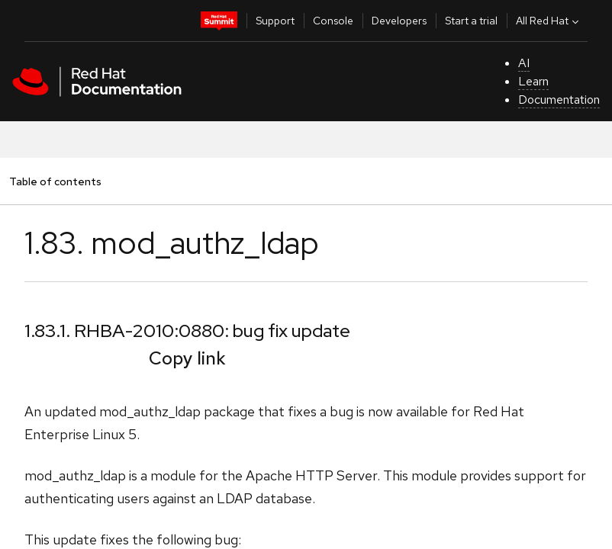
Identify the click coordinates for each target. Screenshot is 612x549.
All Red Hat (549, 20)
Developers (399, 20)
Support (275, 20)
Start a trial (471, 20)
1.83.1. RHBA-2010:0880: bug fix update (187, 330)
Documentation (559, 100)
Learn (533, 81)
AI (524, 63)
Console (333, 20)
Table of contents (54, 181)
